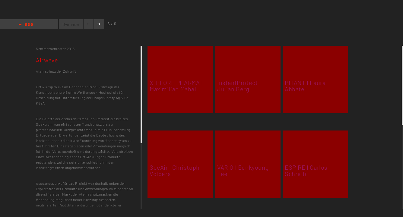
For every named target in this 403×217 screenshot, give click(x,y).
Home (26, 25)
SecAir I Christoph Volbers (175, 170)
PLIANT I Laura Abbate (305, 86)
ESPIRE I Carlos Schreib (306, 170)
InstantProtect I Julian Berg (239, 86)
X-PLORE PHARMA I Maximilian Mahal (176, 86)
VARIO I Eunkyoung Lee (243, 170)
